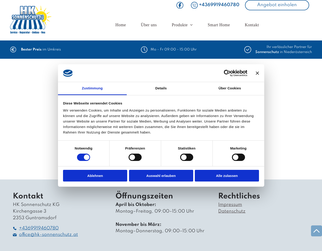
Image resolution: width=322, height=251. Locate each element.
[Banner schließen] (257, 73)
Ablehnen (95, 176)
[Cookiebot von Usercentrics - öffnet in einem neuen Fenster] (227, 73)
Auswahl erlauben (161, 176)
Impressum (230, 205)
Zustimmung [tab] (92, 88)
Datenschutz (231, 211)
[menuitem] (121, 25)
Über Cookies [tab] (230, 88)
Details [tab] (161, 88)
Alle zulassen (227, 176)
